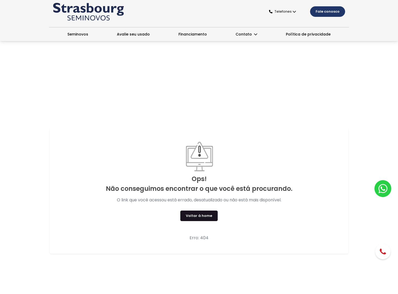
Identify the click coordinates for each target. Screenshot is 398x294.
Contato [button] (244, 34)
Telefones (280, 11)
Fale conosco (328, 11)
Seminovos (77, 34)
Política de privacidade (308, 34)
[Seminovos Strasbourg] (88, 11)
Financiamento (192, 34)
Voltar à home (199, 215)
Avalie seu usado (133, 34)
